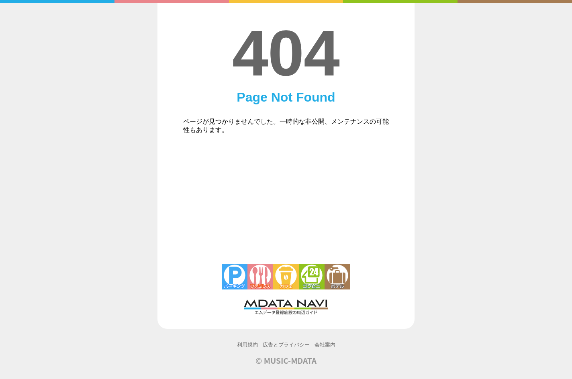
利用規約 (247, 345)
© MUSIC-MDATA (286, 360)
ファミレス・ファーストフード (260, 276)
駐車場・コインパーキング (234, 276)
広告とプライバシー (286, 345)
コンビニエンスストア (312, 276)
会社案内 (325, 345)
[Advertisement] (286, 203)
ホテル (337, 276)
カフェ (286, 276)
